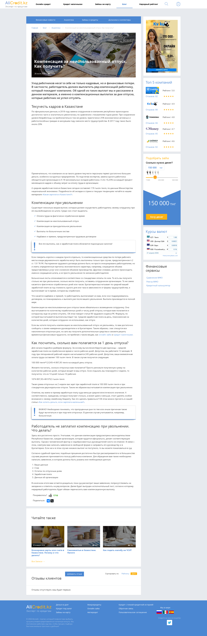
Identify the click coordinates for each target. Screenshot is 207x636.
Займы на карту (63, 612)
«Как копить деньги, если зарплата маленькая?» (61, 402)
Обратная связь (126, 608)
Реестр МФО (152, 281)
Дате (134, 573)
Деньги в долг (62, 605)
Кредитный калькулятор (158, 285)
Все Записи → (38, 561)
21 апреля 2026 (153, 253)
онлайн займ (105, 334)
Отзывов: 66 (152, 123)
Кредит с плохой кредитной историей (136, 605)
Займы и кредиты (90, 20)
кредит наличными (123, 334)
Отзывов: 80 (152, 109)
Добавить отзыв (74, 574)
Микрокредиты (94, 605)
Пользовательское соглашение (133, 612)
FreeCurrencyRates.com (170, 256)
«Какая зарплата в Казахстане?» (57, 194)
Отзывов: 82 (152, 96)
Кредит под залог (64, 608)
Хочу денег (156, 216)
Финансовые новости (45, 20)
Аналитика (69, 20)
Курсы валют (156, 231)
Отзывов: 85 (152, 133)
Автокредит (92, 612)
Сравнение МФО (154, 277)
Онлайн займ (93, 608)
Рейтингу (125, 573)
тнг (161, 168)
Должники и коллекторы (120, 20)
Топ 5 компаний (159, 82)
